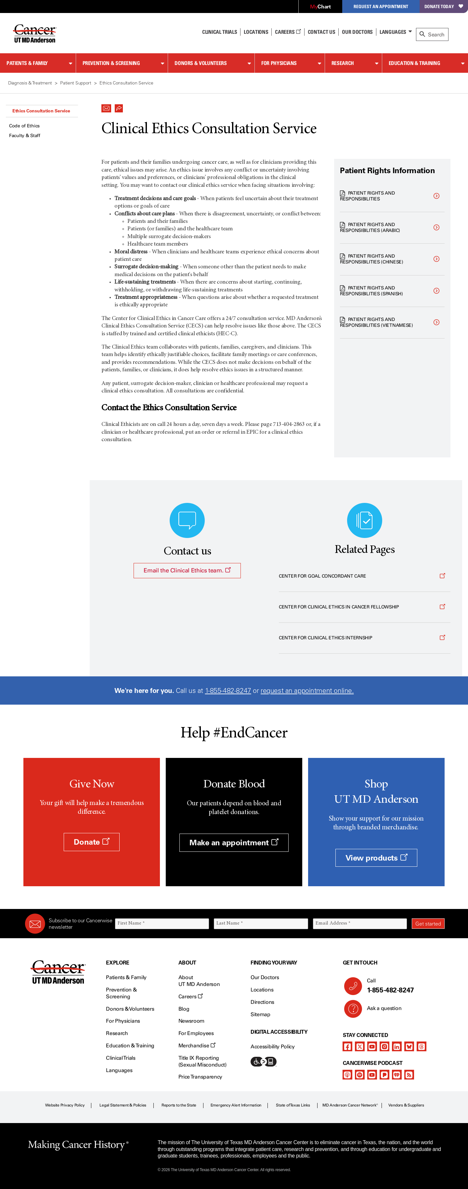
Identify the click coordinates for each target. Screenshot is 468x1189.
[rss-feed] (409, 1075)
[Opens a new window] (364, 576)
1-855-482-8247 (228, 690)
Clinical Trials (219, 32)
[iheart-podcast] (397, 1075)
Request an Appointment (381, 6)
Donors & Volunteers (201, 63)
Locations (262, 990)
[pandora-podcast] (384, 1075)
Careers (288, 32)
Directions (262, 1002)
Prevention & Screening (111, 63)
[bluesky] (409, 1046)
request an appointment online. (307, 690)
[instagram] (384, 1046)
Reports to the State (179, 1105)
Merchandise (196, 1045)
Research (343, 63)
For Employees (196, 1033)
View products (376, 858)
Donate (91, 842)
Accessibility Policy (273, 1046)
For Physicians (279, 63)
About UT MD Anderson (199, 980)
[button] (106, 106)
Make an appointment (234, 842)
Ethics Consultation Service (41, 111)
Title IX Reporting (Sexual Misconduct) (202, 1061)
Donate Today (443, 6)
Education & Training (414, 63)
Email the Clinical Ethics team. (187, 570)
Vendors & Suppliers (406, 1105)
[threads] (421, 1046)
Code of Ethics (24, 126)
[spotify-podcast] (360, 1075)
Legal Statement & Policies (122, 1105)
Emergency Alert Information (236, 1105)
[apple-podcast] (347, 1075)
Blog (183, 1009)
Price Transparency (200, 1077)
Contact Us (321, 32)
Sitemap (260, 1014)
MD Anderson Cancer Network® (350, 1105)
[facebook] (347, 1046)
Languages (393, 32)
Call (403, 986)
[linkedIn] (397, 1046)
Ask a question (380, 1010)
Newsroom (191, 1021)
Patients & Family (27, 63)
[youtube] (372, 1046)
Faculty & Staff (24, 135)
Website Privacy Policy (65, 1105)
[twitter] (360, 1046)
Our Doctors (357, 32)
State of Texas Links (293, 1105)
